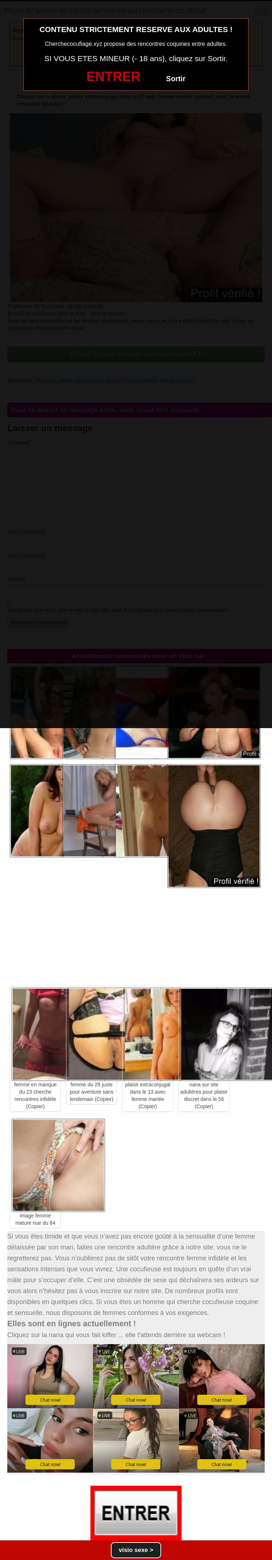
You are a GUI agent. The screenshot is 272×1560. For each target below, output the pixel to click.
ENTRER (113, 76)
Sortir (175, 79)
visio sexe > (136, 1550)
